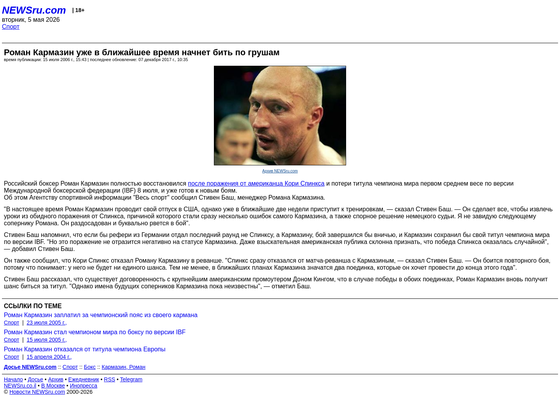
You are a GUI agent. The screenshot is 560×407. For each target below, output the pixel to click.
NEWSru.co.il (20, 385)
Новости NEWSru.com (37, 392)
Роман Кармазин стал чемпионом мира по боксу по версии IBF (95, 332)
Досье (35, 379)
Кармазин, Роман (123, 367)
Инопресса (84, 385)
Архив (55, 379)
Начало (13, 379)
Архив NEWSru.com (280, 171)
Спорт (10, 26)
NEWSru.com (34, 10)
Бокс (90, 367)
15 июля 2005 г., (47, 340)
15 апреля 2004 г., (49, 357)
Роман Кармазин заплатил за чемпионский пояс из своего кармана (101, 315)
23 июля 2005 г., (47, 322)
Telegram (131, 379)
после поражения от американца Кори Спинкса (256, 183)
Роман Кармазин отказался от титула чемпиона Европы (85, 349)
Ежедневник (83, 379)
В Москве (53, 385)
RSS (109, 379)
